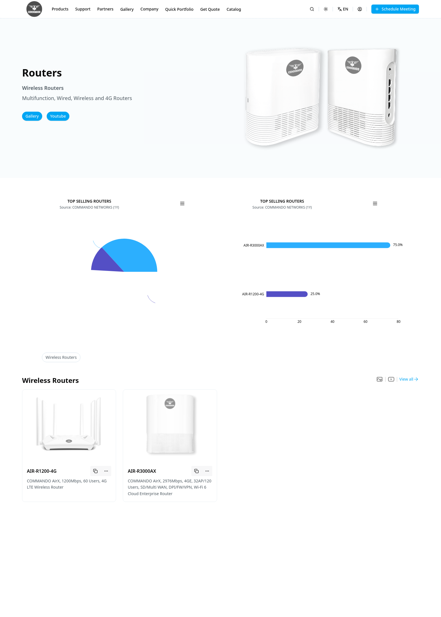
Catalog (233, 9)
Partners (105, 9)
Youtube (58, 116)
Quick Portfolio (179, 9)
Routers (61, 357)
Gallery (127, 9)
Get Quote (210, 9)
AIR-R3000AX (142, 471)
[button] (322, 98)
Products (60, 9)
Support (83, 9)
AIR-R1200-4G (42, 471)
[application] (124, 273)
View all (406, 379)
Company (149, 9)
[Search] (311, 9)
